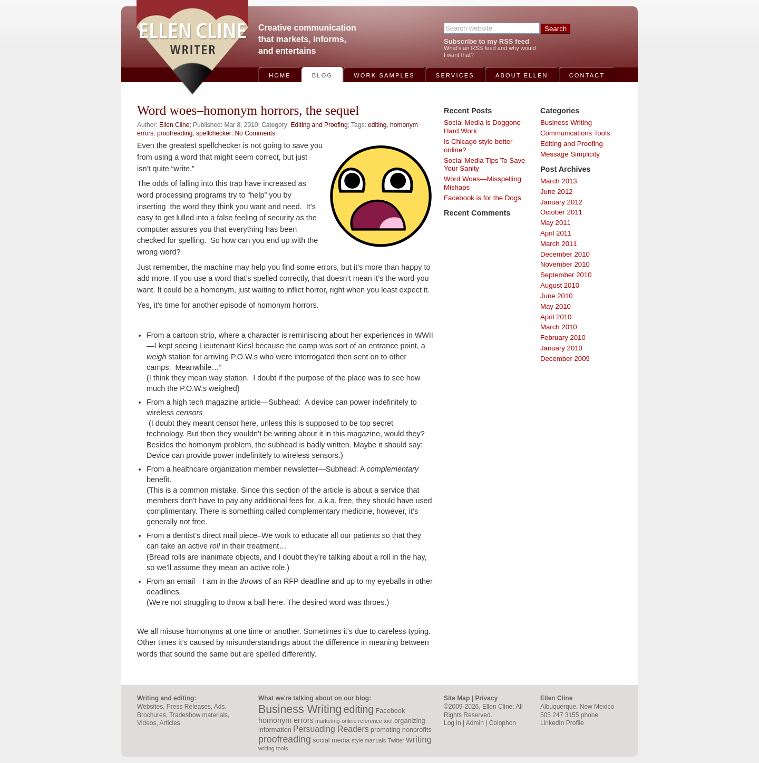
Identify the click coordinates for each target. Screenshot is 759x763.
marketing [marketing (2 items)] (327, 721)
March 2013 (558, 181)
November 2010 (565, 264)
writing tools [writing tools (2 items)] (273, 748)
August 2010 (559, 285)
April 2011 (555, 233)
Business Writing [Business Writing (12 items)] (300, 709)
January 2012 (561, 202)
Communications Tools (575, 133)
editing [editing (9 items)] (359, 709)
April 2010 (555, 317)
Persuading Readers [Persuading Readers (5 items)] (330, 729)
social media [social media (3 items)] (331, 740)
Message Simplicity (570, 154)
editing (377, 125)
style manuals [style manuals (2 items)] (369, 740)
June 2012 (556, 191)
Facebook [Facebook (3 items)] (390, 711)
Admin (475, 723)
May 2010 (555, 306)
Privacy (486, 698)
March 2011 (558, 244)
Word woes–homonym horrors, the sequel (248, 110)
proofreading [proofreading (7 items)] (284, 739)
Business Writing (566, 122)
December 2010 (565, 254)
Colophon (502, 723)
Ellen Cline (174, 125)
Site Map (457, 698)
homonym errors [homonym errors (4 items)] (286, 720)
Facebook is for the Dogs (482, 198)
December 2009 (565, 359)
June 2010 (556, 296)
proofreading (174, 133)
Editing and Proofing (319, 125)
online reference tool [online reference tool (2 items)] (367, 721)
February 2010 (563, 337)
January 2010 (561, 348)
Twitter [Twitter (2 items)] (395, 740)
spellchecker (213, 133)
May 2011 (555, 223)
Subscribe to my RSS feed (486, 41)
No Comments (255, 133)
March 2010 (558, 327)
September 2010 (566, 275)
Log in (452, 723)
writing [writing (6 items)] (419, 740)
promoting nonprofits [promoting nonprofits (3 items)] (401, 729)
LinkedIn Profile (562, 723)
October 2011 (561, 212)
